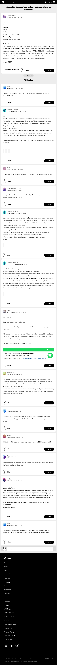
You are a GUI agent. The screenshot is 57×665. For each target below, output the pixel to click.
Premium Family (9, 632)
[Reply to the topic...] (30, 549)
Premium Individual (10, 625)
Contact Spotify (9, 616)
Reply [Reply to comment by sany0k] (49, 103)
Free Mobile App (9, 613)
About (6, 566)
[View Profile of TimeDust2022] (11, 16)
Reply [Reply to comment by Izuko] (49, 181)
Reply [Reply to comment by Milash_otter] (49, 403)
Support (6, 605)
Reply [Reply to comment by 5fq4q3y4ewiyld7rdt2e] (49, 204)
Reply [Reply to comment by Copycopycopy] (49, 472)
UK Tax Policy (24, 661)
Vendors (6, 597)
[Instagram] (6, 646)
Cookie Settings (30, 659)
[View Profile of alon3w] (9, 479)
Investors (7, 593)
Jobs (5, 570)
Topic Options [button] (28, 76)
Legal (5, 659)
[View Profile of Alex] (8, 311)
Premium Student (9, 636)
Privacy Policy (22, 659)
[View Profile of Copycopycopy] (11, 456)
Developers (7, 586)
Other (10, 62)
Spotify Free (8, 639)
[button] (54, 16)
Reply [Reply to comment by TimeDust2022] (49, 70)
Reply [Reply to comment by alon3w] (49, 517)
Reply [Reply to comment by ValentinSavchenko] (49, 161)
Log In (50, 2)
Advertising (7, 590)
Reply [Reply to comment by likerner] (49, 449)
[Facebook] (17, 646)
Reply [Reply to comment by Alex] (49, 366)
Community (8, 2)
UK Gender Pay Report (33, 661)
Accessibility (7, 661)
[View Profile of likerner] (9, 435)
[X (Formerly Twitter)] (12, 646)
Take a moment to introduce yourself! (34, 358)
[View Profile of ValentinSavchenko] (12, 110)
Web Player (7, 609)
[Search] (45, 2)
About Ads (38, 659)
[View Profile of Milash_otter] (10, 372)
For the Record (8, 574)
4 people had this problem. (11, 70)
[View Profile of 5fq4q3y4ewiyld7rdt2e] (14, 188)
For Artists (7, 582)
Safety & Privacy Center (13, 659)
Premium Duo (8, 628)
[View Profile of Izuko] (8, 168)
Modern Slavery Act (15, 661)
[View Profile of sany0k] (9, 86)
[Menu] (54, 2)
